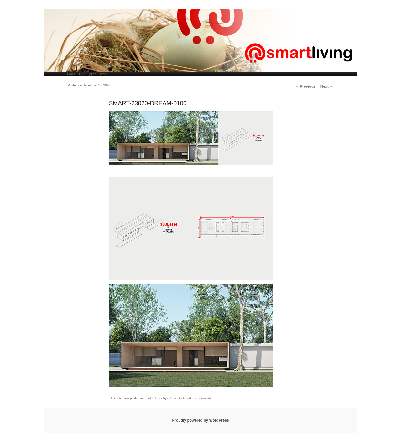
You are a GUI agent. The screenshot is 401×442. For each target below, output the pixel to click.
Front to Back (152, 398)
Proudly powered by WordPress (200, 420)
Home (71, 74)
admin (171, 398)
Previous (305, 86)
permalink (204, 398)
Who (103, 74)
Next (326, 86)
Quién (92, 74)
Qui (81, 74)
